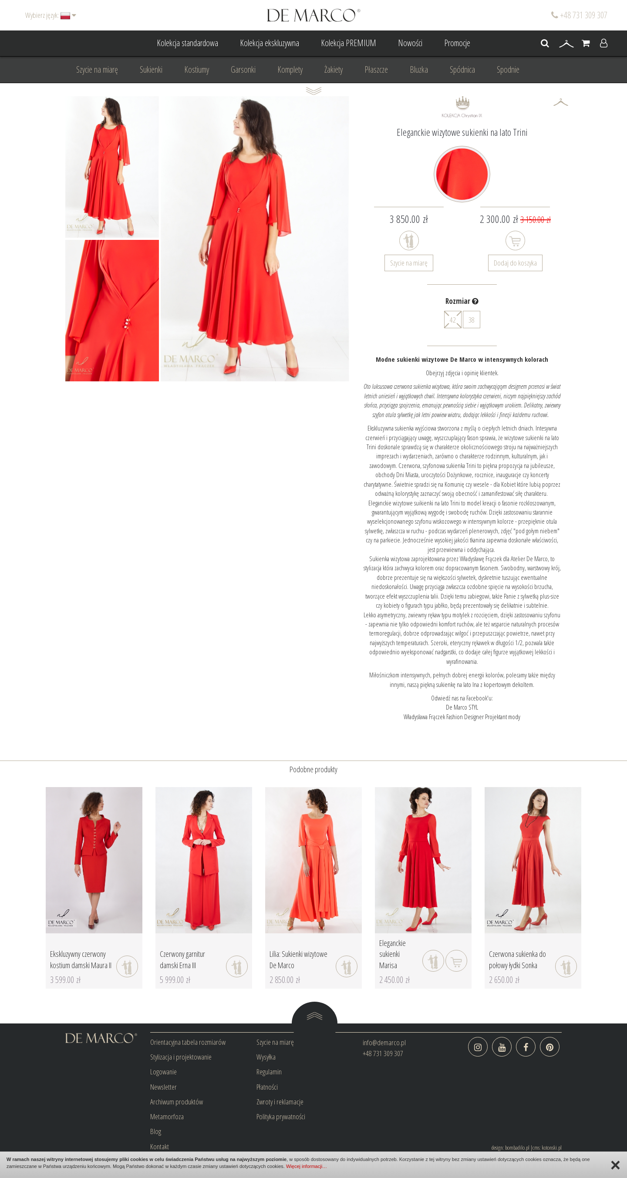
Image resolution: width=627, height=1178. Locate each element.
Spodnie (508, 69)
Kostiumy (196, 69)
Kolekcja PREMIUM (348, 43)
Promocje (457, 43)
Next (148, 239)
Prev (77, 239)
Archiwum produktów (176, 1102)
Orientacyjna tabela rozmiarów (188, 1042)
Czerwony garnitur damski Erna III (182, 959)
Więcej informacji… (306, 1166)
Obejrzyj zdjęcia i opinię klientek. (462, 372)
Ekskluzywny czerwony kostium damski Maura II (80, 959)
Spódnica (462, 69)
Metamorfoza (167, 1116)
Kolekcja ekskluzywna (269, 43)
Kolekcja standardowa (187, 43)
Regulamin (269, 1072)
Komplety (290, 69)
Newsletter (163, 1087)
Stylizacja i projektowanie (181, 1057)
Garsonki (243, 69)
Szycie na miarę (97, 69)
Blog (155, 1131)
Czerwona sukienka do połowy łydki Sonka (517, 959)
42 (453, 319)
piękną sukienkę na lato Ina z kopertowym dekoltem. (477, 684)
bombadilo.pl (517, 1147)
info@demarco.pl (384, 1042)
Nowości (410, 43)
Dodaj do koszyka (515, 263)
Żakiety (333, 69)
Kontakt (159, 1146)
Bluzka (419, 69)
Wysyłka (266, 1057)
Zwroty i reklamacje (279, 1102)
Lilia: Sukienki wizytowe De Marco (298, 959)
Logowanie (163, 1072)
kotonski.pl (552, 1147)
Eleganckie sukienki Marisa (392, 954)
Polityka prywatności (280, 1116)
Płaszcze (376, 69)
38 (472, 320)
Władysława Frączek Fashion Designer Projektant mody (462, 716)
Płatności (267, 1087)
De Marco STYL (462, 707)
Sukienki (151, 69)
